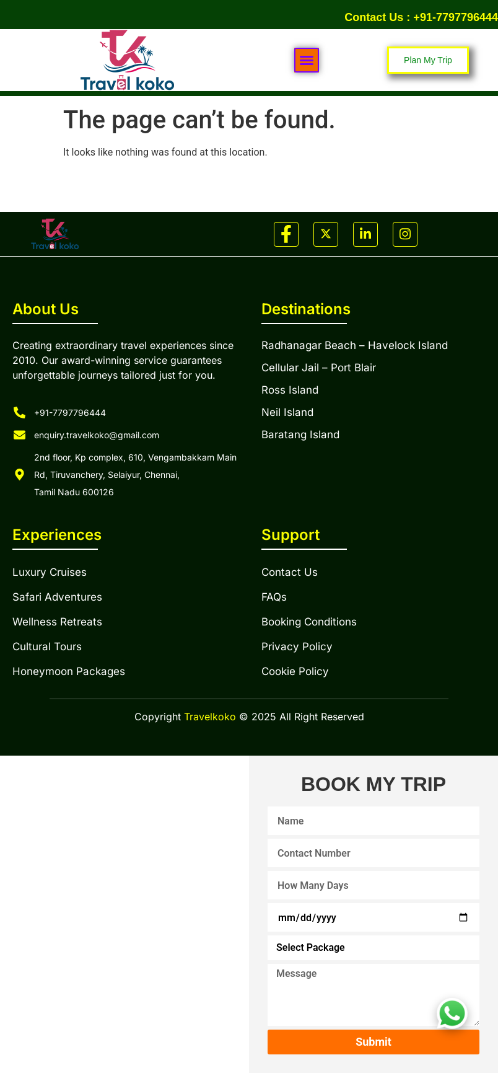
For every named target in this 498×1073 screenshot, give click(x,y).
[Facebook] (286, 234)
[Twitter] (325, 234)
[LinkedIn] (365, 234)
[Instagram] (405, 234)
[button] (306, 60)
